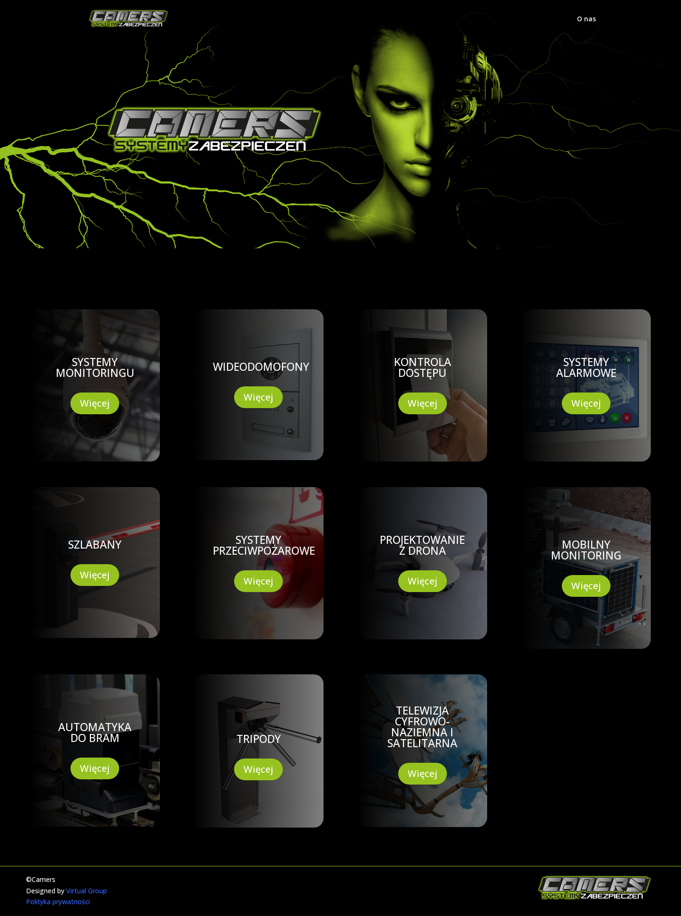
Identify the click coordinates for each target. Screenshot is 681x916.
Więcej (95, 403)
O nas (586, 19)
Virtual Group (86, 890)
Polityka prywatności (58, 901)
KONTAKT (499, 248)
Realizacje (379, 248)
